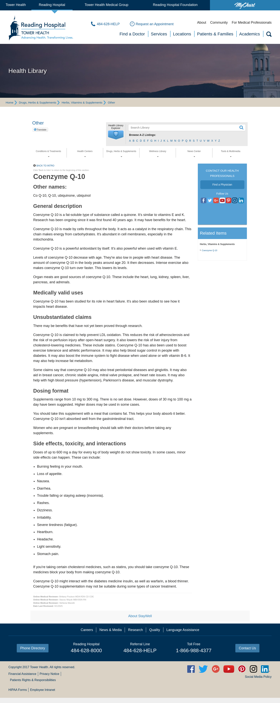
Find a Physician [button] (222, 184)
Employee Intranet (42, 689)
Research (135, 630)
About (201, 22)
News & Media (110, 630)
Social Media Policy (258, 676)
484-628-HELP (139, 650)
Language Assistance (182, 630)
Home (9, 102)
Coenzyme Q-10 (209, 250)
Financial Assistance (22, 673)
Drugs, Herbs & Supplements (37, 102)
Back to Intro (45, 165)
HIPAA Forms (17, 689)
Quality (154, 630)
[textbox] (184, 127)
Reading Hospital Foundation (175, 5)
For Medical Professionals (252, 22)
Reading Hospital (52, 5)
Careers (87, 630)
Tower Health (16, 5)
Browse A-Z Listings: (142, 134)
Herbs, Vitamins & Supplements (82, 102)
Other (111, 102)
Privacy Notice (49, 673)
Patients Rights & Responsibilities (33, 680)
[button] (116, 135)
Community (219, 22)
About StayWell (140, 616)
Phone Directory (32, 648)
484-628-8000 (86, 650)
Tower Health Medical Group (106, 5)
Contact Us (247, 648)
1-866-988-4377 (193, 650)
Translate (41, 129)
